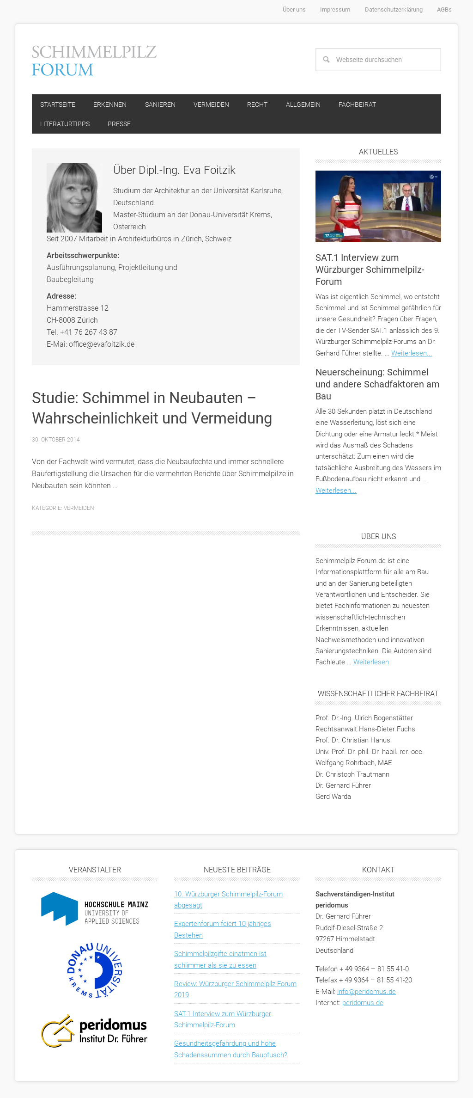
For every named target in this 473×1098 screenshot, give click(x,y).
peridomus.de (362, 1004)
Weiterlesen (371, 664)
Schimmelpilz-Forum (94, 59)
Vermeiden (79, 509)
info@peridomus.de (366, 993)
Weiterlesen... (411, 354)
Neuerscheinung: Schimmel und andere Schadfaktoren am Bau (377, 385)
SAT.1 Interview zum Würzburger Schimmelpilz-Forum (369, 270)
